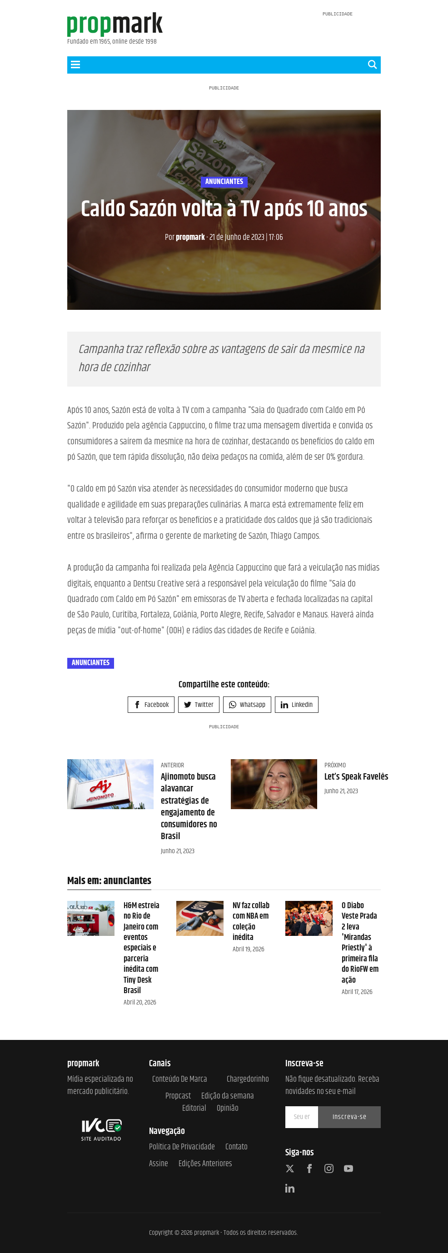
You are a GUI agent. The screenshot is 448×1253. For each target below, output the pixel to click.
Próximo (335, 765)
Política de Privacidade (182, 1147)
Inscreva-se (350, 1117)
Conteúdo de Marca (179, 1080)
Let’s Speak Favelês (356, 777)
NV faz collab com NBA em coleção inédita (251, 922)
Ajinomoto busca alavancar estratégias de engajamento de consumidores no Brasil (189, 807)
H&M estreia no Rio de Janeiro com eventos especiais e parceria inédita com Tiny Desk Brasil (141, 948)
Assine (158, 1164)
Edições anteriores (205, 1164)
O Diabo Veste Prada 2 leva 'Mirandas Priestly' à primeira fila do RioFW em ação (360, 943)
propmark (185, 237)
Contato (236, 1147)
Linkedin (297, 705)
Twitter (199, 705)
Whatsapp (247, 705)
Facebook (151, 705)
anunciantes (224, 182)
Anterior (172, 765)
